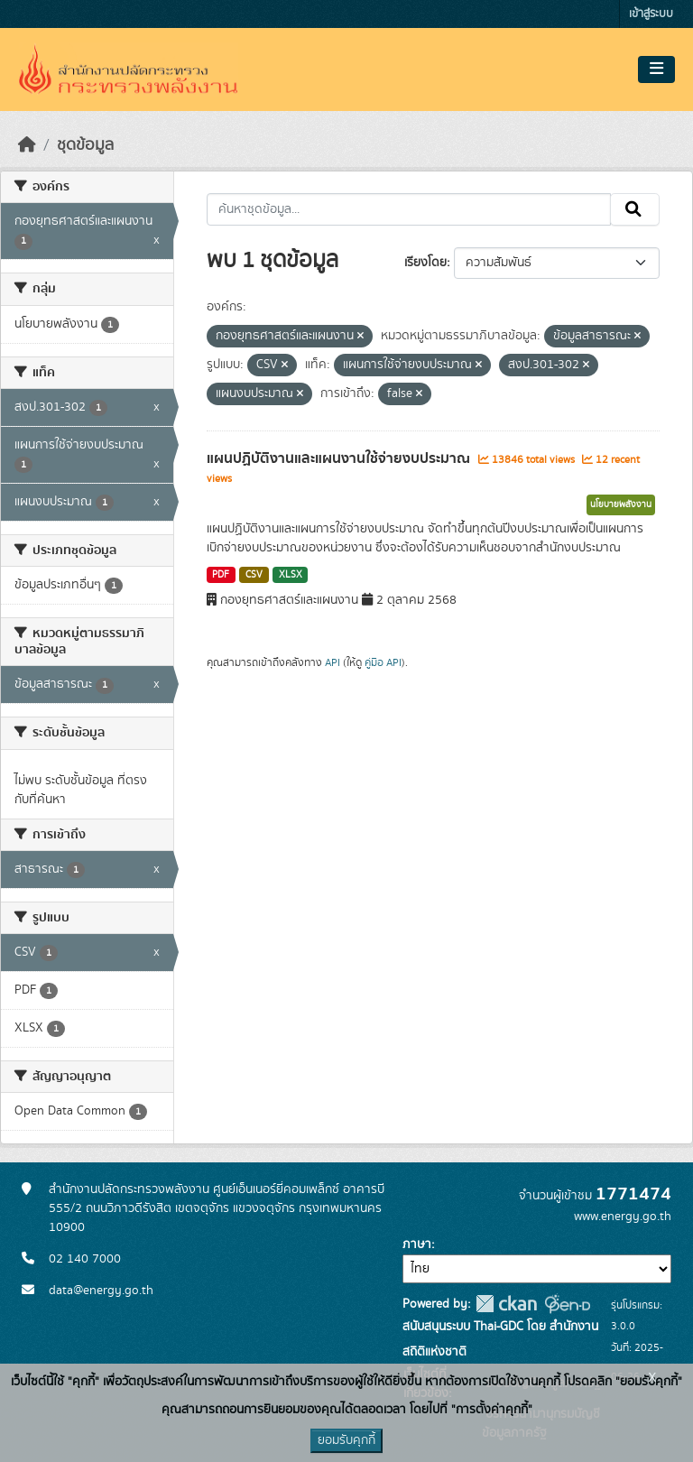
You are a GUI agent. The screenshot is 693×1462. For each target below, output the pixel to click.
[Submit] (635, 209)
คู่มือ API (383, 662)
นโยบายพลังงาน (620, 504)
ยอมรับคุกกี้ (346, 1440)
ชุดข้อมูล (85, 145)
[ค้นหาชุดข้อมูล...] (409, 209)
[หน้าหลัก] (27, 145)
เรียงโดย (425, 263)
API (332, 662)
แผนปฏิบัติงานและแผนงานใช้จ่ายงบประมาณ (340, 458)
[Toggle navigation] (656, 69)
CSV (254, 575)
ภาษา (416, 1244)
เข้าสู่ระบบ (651, 14)
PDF (220, 575)
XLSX (290, 575)
